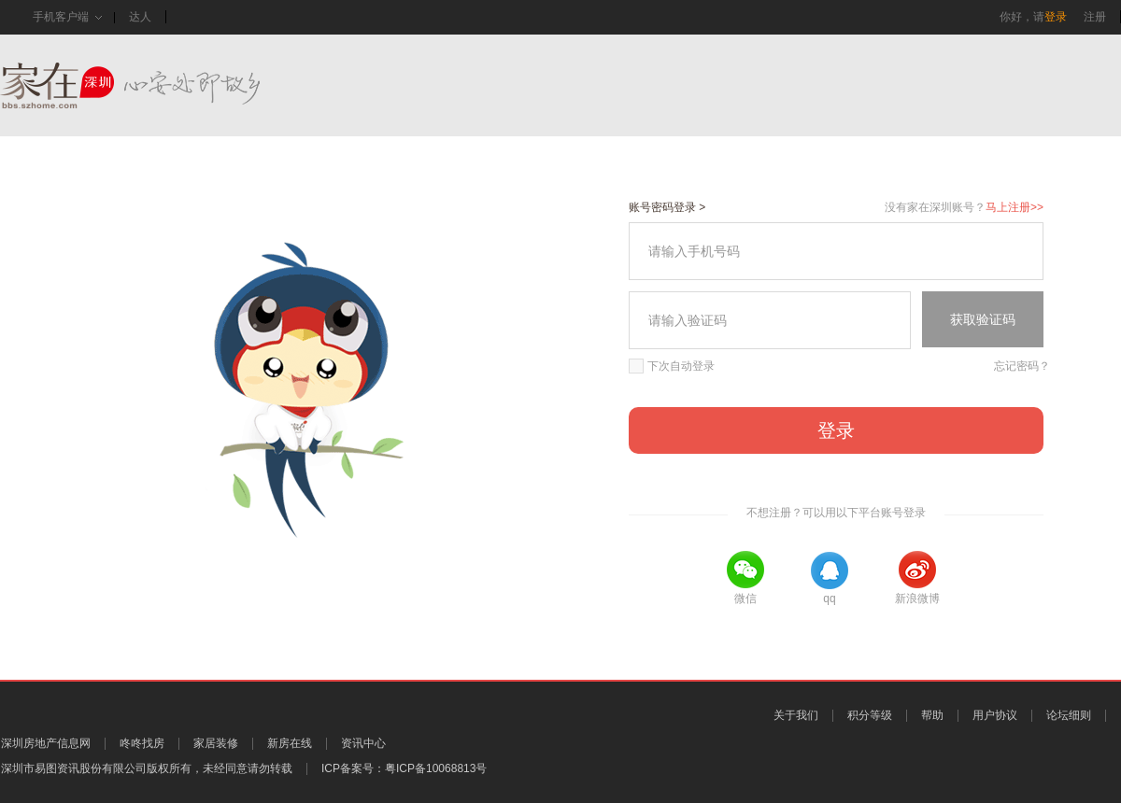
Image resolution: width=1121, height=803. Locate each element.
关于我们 (795, 715)
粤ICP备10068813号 (436, 768)
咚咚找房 (142, 743)
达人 (140, 16)
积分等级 (869, 715)
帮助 (932, 715)
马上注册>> (1014, 207)
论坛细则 (1068, 715)
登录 (1055, 16)
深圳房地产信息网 (46, 743)
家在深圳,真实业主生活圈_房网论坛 (163, 85)
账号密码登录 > (667, 207)
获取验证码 (982, 319)
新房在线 (289, 743)
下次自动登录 (672, 366)
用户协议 (994, 715)
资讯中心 (363, 743)
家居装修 (215, 743)
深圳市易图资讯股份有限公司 (74, 768)
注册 (1095, 16)
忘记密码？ (1022, 366)
